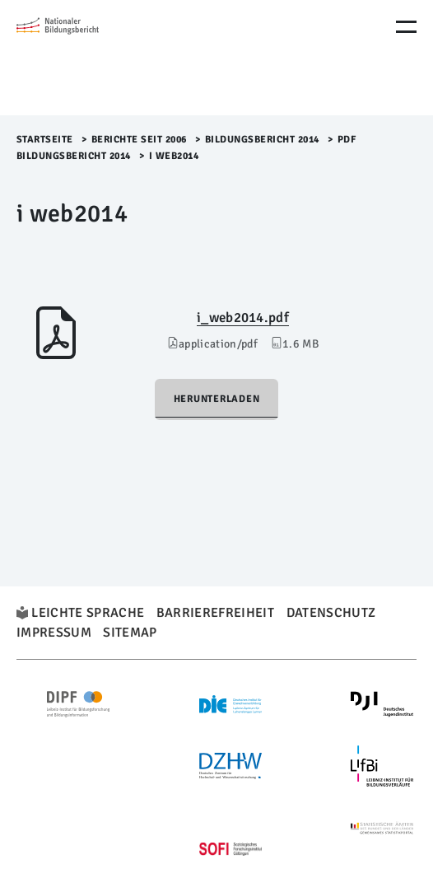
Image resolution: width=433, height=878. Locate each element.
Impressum (53, 632)
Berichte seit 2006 (139, 139)
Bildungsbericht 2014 (262, 139)
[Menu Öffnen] (406, 26)
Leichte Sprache (87, 613)
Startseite (44, 139)
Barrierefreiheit (215, 613)
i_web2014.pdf (243, 317)
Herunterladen (217, 399)
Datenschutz (331, 613)
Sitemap (129, 632)
